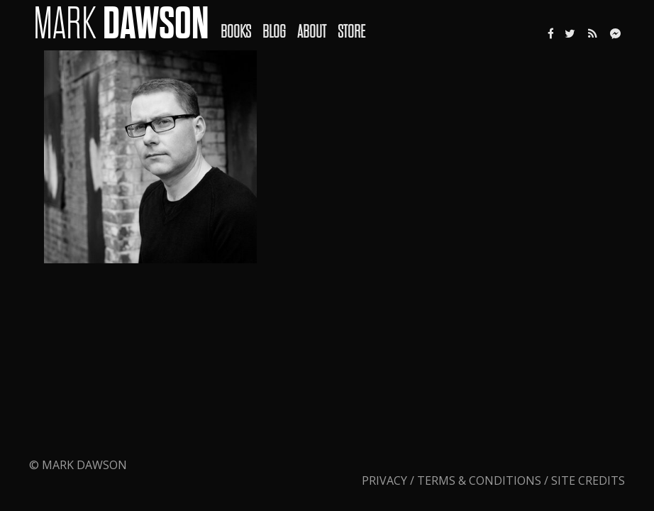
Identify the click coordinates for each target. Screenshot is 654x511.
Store (351, 31)
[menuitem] (241, 22)
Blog (274, 31)
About (311, 31)
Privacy (386, 480)
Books (236, 31)
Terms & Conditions (479, 480)
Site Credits (588, 480)
